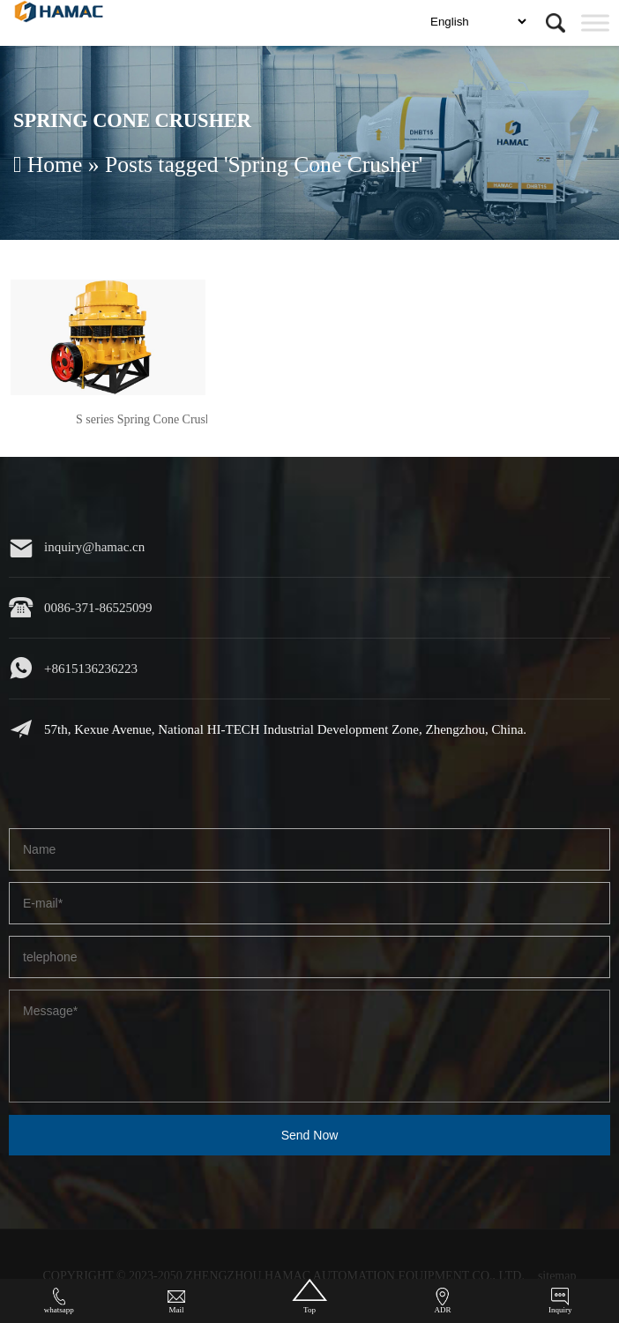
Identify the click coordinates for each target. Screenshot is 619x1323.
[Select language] (478, 21)
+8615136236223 (91, 669)
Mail (176, 1301)
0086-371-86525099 (98, 608)
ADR (442, 1301)
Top (309, 1296)
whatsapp (59, 1301)
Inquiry (560, 1301)
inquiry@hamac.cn (94, 547)
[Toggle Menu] (595, 22)
